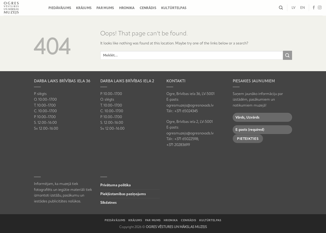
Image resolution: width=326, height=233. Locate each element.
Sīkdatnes (108, 202)
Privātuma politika (115, 185)
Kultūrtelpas (173, 8)
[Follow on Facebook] (314, 8)
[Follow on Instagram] (319, 8)
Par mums (105, 8)
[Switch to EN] (302, 8)
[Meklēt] (281, 7)
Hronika (127, 8)
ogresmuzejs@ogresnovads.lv (189, 105)
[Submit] (287, 55)
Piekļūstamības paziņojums (123, 194)
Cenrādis (148, 8)
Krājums (83, 8)
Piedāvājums (59, 8)
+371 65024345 (186, 111)
